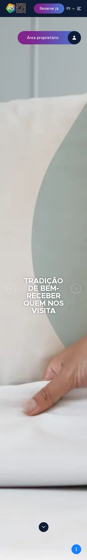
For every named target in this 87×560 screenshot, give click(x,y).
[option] (43, 288)
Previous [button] (11, 289)
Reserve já (49, 9)
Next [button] (76, 289)
